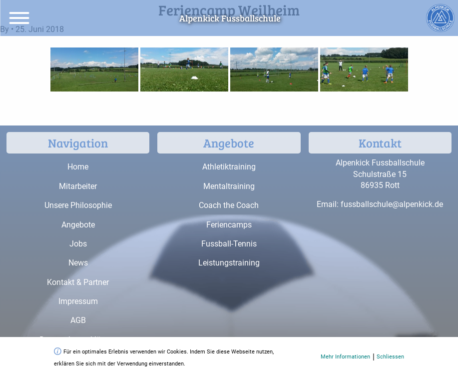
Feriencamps (229, 225)
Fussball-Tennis (229, 243)
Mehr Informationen (345, 357)
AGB (78, 320)
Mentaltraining (229, 186)
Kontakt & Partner (78, 282)
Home (77, 167)
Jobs (78, 243)
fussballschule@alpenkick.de (392, 204)
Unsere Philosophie (78, 205)
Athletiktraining (229, 167)
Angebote (78, 225)
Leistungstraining (229, 263)
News (78, 263)
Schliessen (390, 357)
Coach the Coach (229, 205)
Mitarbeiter (78, 186)
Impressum (78, 301)
